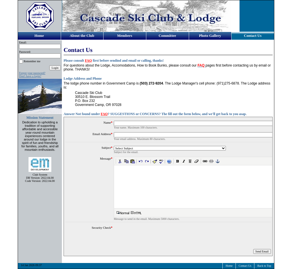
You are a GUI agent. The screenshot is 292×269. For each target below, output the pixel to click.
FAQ (88, 61)
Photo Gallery (210, 35)
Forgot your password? (32, 73)
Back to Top (264, 265)
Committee (167, 35)
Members (124, 35)
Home (39, 35)
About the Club (82, 35)
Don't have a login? (30, 76)
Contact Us (252, 35)
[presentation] (157, 237)
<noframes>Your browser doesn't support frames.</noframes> (200, 186)
